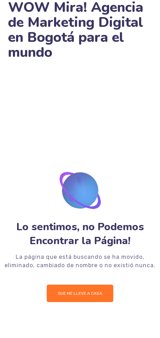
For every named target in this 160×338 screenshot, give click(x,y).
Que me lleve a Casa (80, 293)
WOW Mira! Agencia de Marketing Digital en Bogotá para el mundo (75, 30)
